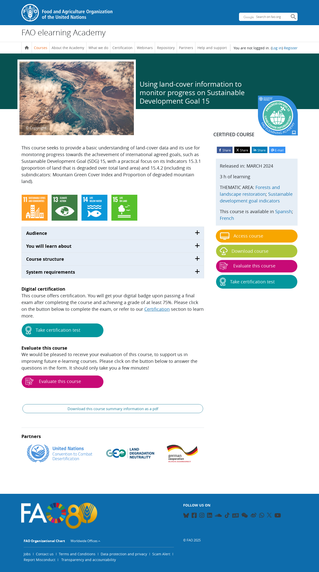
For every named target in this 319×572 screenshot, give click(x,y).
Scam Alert (161, 554)
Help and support (212, 47)
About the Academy (68, 47)
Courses (40, 47)
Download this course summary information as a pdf (113, 408)
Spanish (283, 211)
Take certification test (52, 330)
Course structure (45, 259)
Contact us (45, 554)
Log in (277, 48)
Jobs (27, 554)
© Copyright (36, 127)
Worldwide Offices (84, 541)
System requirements (50, 272)
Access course (241, 236)
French (227, 218)
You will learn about (49, 246)
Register (291, 48)
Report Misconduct (39, 559)
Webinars (145, 47)
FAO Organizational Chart (44, 541)
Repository (166, 47)
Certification (122, 47)
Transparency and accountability (88, 559)
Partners (186, 47)
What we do (98, 47)
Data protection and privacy (124, 554)
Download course (244, 251)
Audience (36, 233)
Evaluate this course (53, 381)
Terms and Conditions (77, 554)
